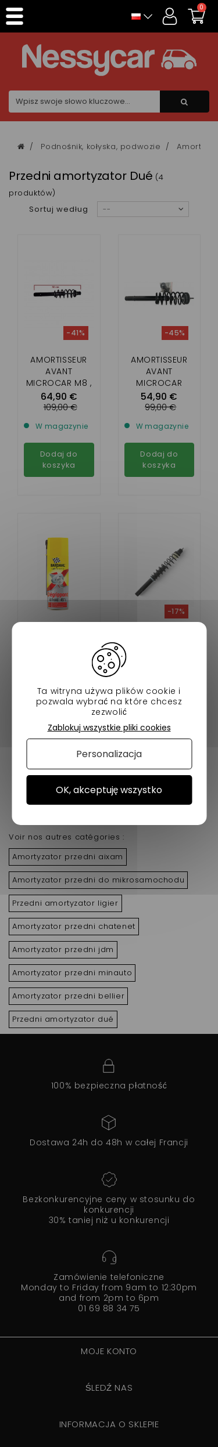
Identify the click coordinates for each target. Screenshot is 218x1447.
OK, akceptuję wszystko (109, 790)
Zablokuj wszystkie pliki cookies (109, 728)
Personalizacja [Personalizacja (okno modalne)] (109, 754)
